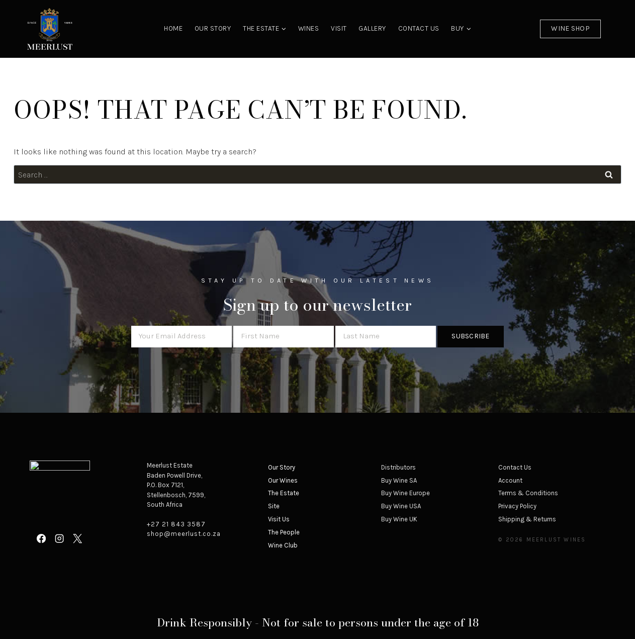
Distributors (398, 467)
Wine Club (283, 545)
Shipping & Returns (527, 519)
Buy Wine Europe (405, 493)
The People (284, 532)
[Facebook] (41, 538)
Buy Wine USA (401, 506)
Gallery (372, 28)
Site (274, 506)
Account (510, 480)
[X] (77, 538)
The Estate (283, 493)
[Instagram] (59, 538)
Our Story (213, 28)
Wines (308, 28)
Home (173, 28)
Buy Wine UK (399, 519)
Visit (339, 28)
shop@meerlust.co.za (184, 533)
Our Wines (283, 480)
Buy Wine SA (399, 480)
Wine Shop (570, 28)
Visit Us (279, 519)
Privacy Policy (517, 506)
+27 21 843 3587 (176, 524)
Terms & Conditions (528, 493)
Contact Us (418, 28)
